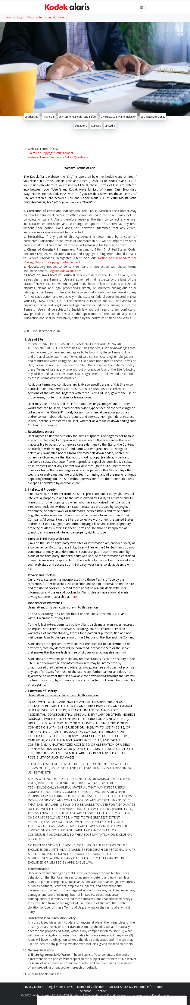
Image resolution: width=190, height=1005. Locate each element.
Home (10, 17)
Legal (20, 17)
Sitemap (86, 991)
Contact (102, 991)
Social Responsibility (153, 117)
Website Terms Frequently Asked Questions (58, 157)
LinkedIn (110, 126)
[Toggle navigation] (142, 7)
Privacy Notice (33, 987)
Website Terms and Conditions (47, 17)
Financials (48, 117)
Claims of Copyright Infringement (50, 153)
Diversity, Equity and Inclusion (118, 117)
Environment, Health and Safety (77, 117)
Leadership (31, 117)
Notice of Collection (91, 987)
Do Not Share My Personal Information (136, 987)
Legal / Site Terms (60, 987)
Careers (96, 126)
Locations (81, 126)
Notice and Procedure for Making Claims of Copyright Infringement (80, 260)
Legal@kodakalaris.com (65, 271)
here (74, 597)
